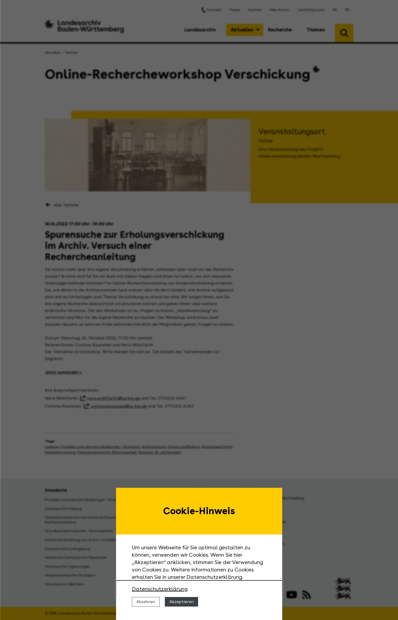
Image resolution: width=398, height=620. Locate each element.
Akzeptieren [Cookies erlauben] (181, 601)
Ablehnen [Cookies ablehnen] (145, 601)
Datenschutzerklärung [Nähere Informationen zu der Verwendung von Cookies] (160, 589)
